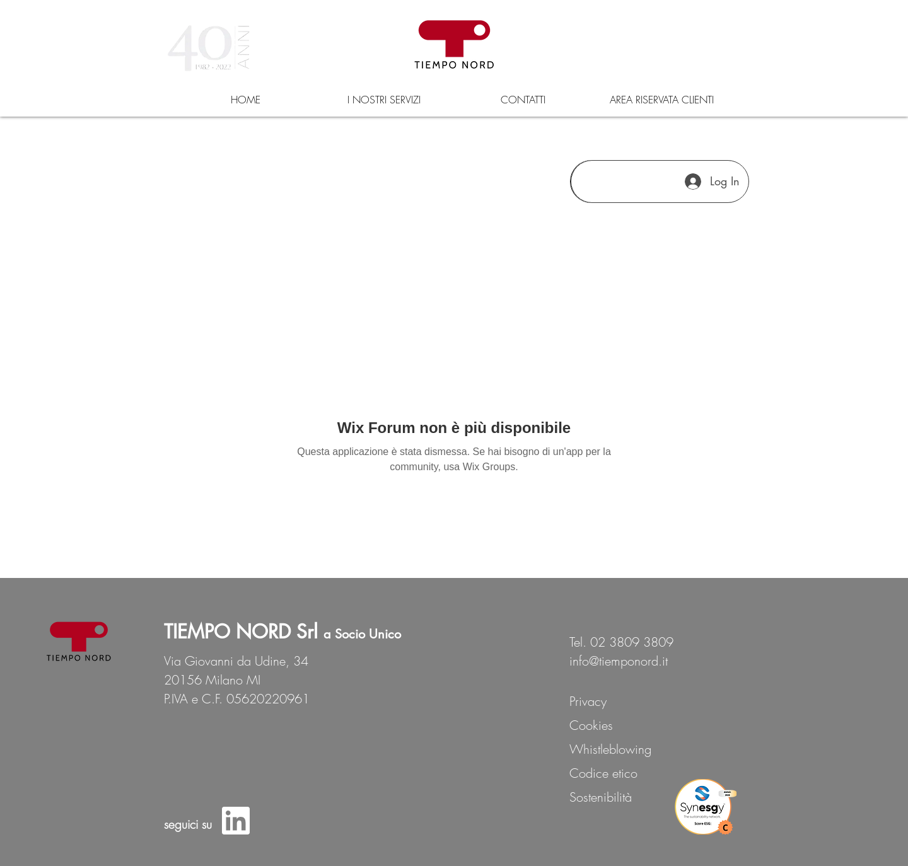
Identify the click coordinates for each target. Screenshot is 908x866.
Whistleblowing (610, 749)
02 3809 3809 (631, 641)
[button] (384, 99)
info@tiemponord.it (618, 660)
